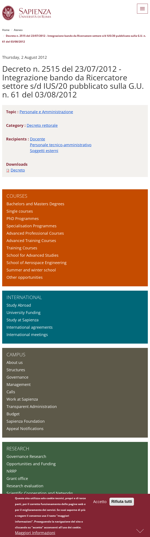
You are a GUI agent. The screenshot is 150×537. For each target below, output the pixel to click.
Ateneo (18, 30)
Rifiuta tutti (121, 502)
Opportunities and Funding (31, 463)
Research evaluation (25, 485)
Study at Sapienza (23, 319)
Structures (16, 369)
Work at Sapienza (22, 399)
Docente (37, 139)
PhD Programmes (23, 218)
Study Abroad (19, 305)
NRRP (12, 471)
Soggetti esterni (44, 150)
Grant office (17, 478)
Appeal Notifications (25, 428)
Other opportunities (25, 277)
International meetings (27, 334)
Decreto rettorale (42, 125)
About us (15, 362)
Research (18, 448)
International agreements (30, 327)
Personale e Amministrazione (46, 111)
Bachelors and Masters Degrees (35, 203)
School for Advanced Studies (33, 255)
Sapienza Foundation (26, 421)
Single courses (20, 211)
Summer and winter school (31, 269)
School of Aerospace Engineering (37, 262)
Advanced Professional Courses (35, 233)
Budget (13, 413)
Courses (17, 196)
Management (19, 384)
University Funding (24, 312)
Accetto (100, 502)
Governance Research (26, 456)
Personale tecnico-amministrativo (60, 144)
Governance (17, 377)
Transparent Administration (32, 406)
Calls (11, 391)
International (24, 297)
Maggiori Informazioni (35, 533)
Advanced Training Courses (31, 240)
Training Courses (22, 247)
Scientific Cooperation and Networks (40, 493)
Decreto (18, 170)
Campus (16, 354)
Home (6, 30)
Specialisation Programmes (32, 225)
